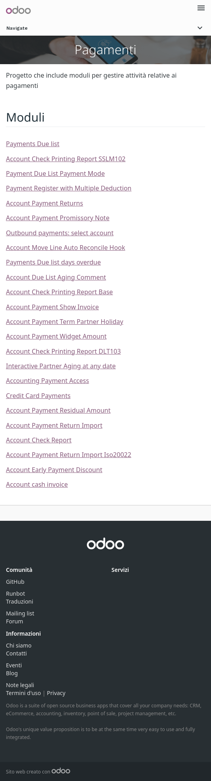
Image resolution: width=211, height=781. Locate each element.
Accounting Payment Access (47, 380)
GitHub (15, 581)
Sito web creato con (38, 771)
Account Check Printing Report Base (59, 292)
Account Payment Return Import (54, 425)
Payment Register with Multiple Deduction (69, 188)
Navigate (105, 28)
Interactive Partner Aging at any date (61, 366)
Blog (12, 673)
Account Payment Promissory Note (57, 217)
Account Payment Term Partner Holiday (64, 321)
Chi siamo (18, 645)
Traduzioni (19, 601)
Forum (14, 621)
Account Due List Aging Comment (56, 277)
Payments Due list (32, 143)
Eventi (14, 665)
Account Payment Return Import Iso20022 (68, 454)
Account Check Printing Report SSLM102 (65, 158)
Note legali (20, 685)
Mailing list (20, 613)
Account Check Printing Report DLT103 (63, 351)
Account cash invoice (37, 484)
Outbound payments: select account (59, 233)
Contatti (16, 653)
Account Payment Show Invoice (52, 307)
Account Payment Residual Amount (58, 410)
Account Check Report (38, 440)
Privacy (56, 693)
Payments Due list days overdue (53, 262)
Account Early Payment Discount (54, 469)
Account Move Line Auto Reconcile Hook (65, 247)
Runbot (15, 593)
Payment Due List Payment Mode (55, 173)
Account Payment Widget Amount (56, 336)
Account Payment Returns (44, 203)
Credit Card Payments (38, 395)
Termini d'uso (23, 693)
